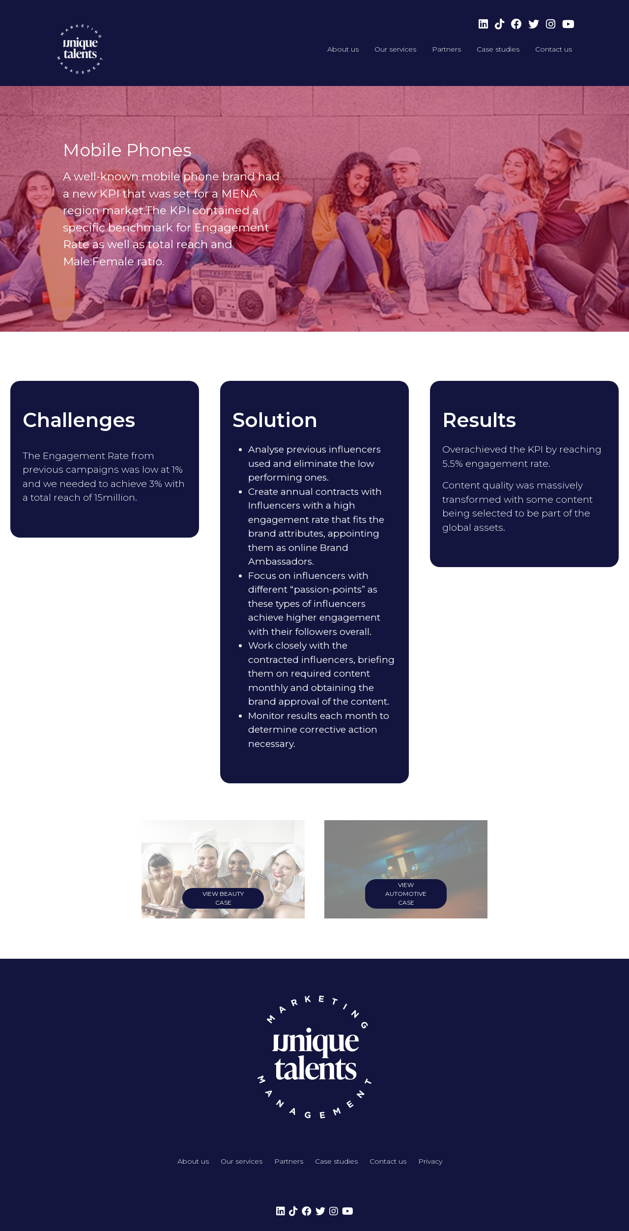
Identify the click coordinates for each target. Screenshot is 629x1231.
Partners (446, 49)
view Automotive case (406, 893)
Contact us (553, 49)
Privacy (430, 1161)
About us (343, 49)
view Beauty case (223, 898)
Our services (395, 49)
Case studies (498, 49)
